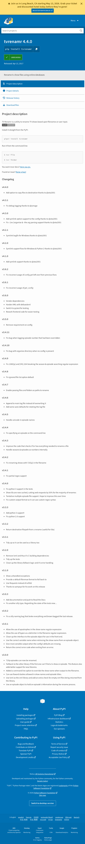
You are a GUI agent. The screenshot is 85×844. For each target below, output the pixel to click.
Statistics (59, 721)
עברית (50, 819)
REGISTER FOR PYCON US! (42, 10)
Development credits (25, 757)
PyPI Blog (58, 715)
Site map (42, 795)
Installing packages (25, 715)
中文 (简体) (24, 819)
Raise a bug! (21, 172)
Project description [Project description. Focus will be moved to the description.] (12, 83)
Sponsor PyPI (25, 753)
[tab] (42, 83)
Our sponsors (59, 728)
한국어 (66, 819)
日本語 (36, 817)
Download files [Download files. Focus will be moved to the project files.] (11, 105)
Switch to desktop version (42, 803)
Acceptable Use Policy (58, 757)
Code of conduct (58, 750)
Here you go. (25, 166)
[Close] (81, 3)
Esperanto (58, 819)
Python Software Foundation (44, 793)
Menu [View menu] (75, 20)
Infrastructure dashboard (58, 718)
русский (43, 819)
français (28, 817)
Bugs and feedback (26, 743)
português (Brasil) (47, 817)
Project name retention (25, 725)
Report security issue (59, 747)
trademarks (63, 785)
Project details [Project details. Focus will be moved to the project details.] (11, 90)
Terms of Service (58, 743)
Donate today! (42, 781)
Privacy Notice (58, 753)
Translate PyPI (25, 750)
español (21, 817)
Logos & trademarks (59, 725)
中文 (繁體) (34, 819)
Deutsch (76, 817)
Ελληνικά (68, 817)
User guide (24, 721)
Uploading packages (24, 718)
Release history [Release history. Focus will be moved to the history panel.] (11, 98)
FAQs (26, 728)
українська (59, 817)
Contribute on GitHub (25, 747)
